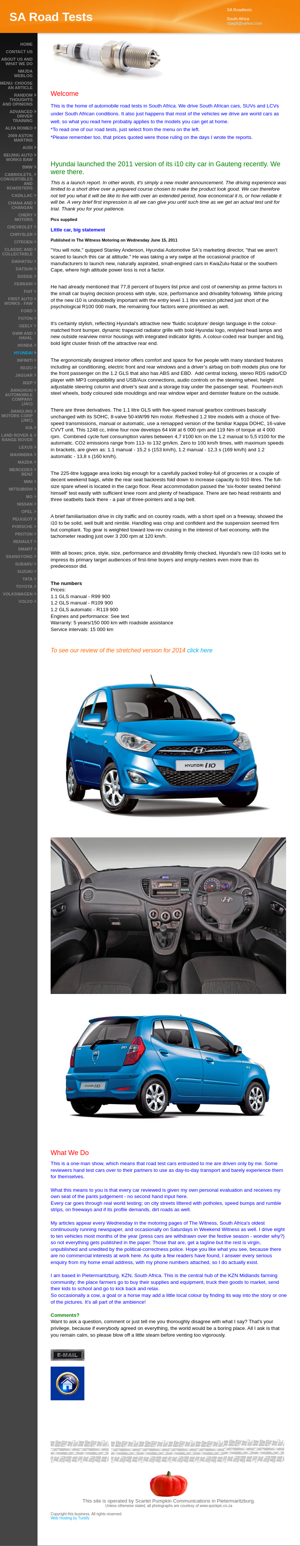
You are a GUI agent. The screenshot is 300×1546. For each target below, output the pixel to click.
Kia (29, 427)
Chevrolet (20, 227)
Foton (25, 318)
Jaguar (24, 375)
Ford (27, 311)
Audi (27, 147)
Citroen (23, 242)
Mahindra (21, 454)
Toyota (24, 586)
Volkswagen (18, 594)
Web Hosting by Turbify (70, 1518)
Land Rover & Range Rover (17, 437)
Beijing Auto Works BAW (18, 157)
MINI (28, 481)
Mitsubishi (21, 489)
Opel (27, 511)
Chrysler (21, 234)
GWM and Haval (22, 335)
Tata (27, 579)
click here (200, 650)
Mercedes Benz (21, 471)
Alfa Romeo (19, 128)
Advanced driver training (21, 116)
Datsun (24, 269)
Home (26, 44)
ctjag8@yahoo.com (244, 23)
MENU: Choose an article (16, 85)
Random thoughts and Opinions (17, 99)
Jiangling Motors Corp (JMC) (17, 415)
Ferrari (23, 284)
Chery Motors (24, 217)
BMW (27, 167)
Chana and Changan (20, 205)
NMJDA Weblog (23, 73)
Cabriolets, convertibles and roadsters (16, 181)
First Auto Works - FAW (18, 301)
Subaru (24, 564)
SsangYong (19, 556)
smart (25, 549)
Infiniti (25, 360)
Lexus (26, 447)
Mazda (25, 462)
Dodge (25, 276)
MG (29, 496)
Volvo (25, 601)
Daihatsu (22, 261)
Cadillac (22, 195)
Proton (24, 534)
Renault (23, 541)
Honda (25, 345)
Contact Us (19, 51)
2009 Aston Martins (20, 137)
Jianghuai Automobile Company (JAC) (19, 397)
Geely (26, 326)
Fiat (28, 291)
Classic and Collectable (17, 251)
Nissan (25, 504)
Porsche (22, 526)
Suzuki (25, 571)
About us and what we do (17, 61)
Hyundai (23, 353)
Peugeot (22, 519)
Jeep (27, 383)
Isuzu (26, 368)
